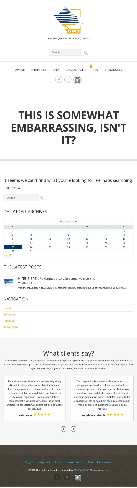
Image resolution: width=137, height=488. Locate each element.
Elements (8, 313)
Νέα (95, 69)
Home (7, 308)
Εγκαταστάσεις (75, 69)
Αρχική (20, 69)
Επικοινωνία (113, 69)
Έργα (56, 69)
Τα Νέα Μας (10, 325)
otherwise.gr (81, 467)
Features (8, 319)
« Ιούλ (7, 255)
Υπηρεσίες (39, 69)
